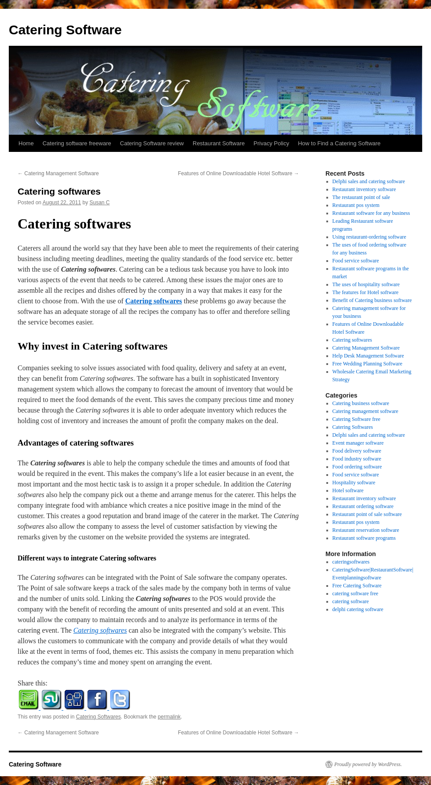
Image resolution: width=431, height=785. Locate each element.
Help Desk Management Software (368, 356)
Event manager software (358, 443)
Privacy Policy (271, 143)
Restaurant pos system (356, 205)
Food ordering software (357, 467)
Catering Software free (356, 419)
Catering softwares (153, 301)
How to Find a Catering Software (339, 143)
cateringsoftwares (351, 562)
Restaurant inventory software (364, 189)
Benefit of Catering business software (372, 300)
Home (26, 143)
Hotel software (348, 490)
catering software (350, 601)
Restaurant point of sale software (367, 514)
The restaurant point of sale (361, 197)
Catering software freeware (77, 143)
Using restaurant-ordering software (369, 237)
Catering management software (365, 411)
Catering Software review (152, 143)
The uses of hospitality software (366, 284)
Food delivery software (356, 451)
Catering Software (65, 29)
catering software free (355, 593)
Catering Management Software (58, 173)
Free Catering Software (357, 585)
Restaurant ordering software (363, 506)
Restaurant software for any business (371, 213)
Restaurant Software (219, 143)
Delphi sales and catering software (368, 181)
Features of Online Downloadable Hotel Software (238, 173)
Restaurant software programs (364, 538)
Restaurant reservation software (365, 530)
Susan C (100, 202)
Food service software (355, 261)
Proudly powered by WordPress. (368, 764)
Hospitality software (354, 482)
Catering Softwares (98, 717)
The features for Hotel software (365, 292)
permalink (169, 717)
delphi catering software (358, 609)
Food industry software (356, 459)
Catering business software (360, 403)
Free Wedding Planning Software (367, 364)
